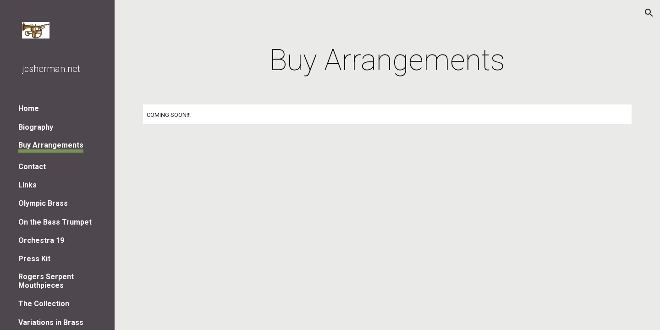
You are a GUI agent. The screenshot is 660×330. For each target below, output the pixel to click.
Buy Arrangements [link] (50, 145)
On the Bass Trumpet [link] (55, 222)
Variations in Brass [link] (50, 322)
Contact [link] (32, 166)
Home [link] (28, 108)
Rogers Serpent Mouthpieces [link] (46, 281)
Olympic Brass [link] (43, 203)
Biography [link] (35, 127)
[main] (387, 60)
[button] (649, 13)
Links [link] (27, 185)
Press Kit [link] (34, 258)
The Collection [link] (43, 303)
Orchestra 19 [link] (41, 240)
